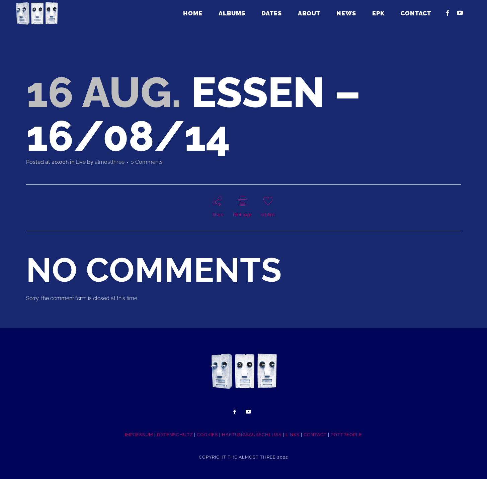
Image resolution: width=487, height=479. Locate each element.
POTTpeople (346, 434)
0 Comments (147, 162)
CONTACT (315, 434)
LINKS (293, 434)
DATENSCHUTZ (175, 434)
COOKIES (207, 434)
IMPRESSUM (139, 434)
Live (81, 162)
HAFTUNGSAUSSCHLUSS (251, 434)
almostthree (110, 162)
